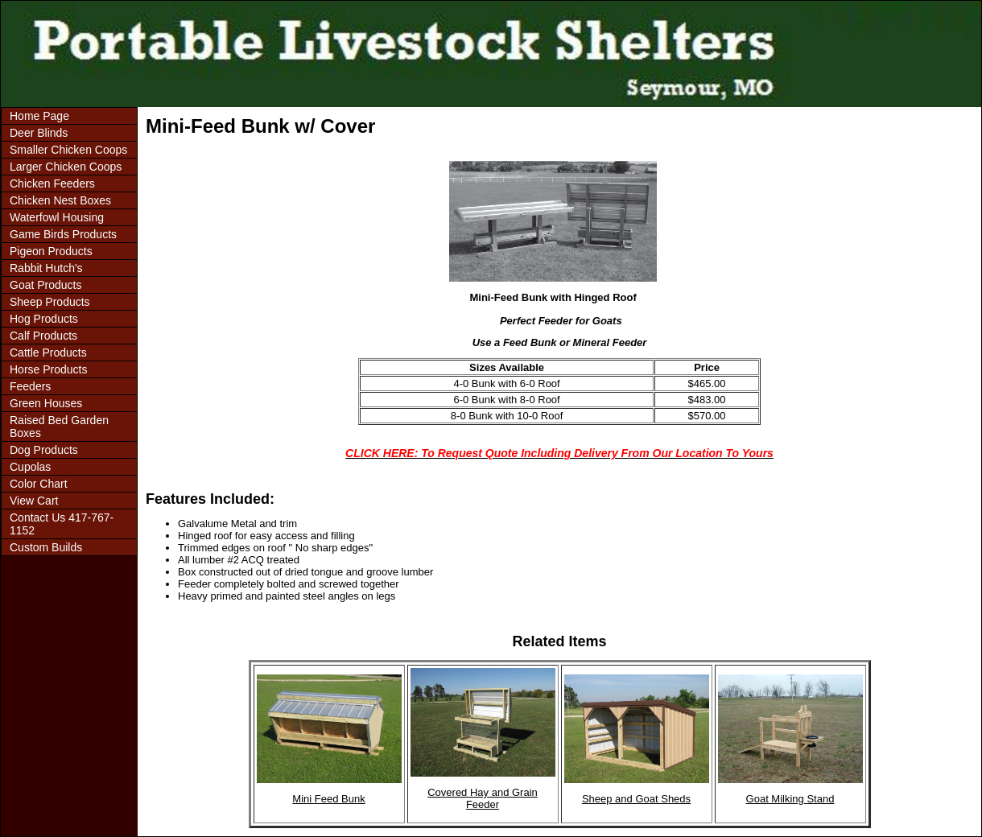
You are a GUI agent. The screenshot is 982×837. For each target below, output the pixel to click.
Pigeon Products (51, 251)
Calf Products (43, 335)
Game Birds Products (63, 234)
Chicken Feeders (52, 183)
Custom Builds (46, 547)
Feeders (30, 386)
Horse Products (48, 369)
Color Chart (39, 483)
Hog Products (44, 318)
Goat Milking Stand (790, 799)
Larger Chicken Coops (66, 166)
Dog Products (44, 449)
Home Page (39, 115)
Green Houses (46, 403)
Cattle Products (48, 352)
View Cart (34, 500)
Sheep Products (50, 301)
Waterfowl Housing (57, 217)
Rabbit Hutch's (46, 268)
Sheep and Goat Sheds (636, 799)
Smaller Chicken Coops (68, 149)
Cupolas (30, 466)
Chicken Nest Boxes (60, 200)
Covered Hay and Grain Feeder (482, 798)
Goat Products (46, 284)
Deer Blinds (39, 132)
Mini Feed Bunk (328, 799)
